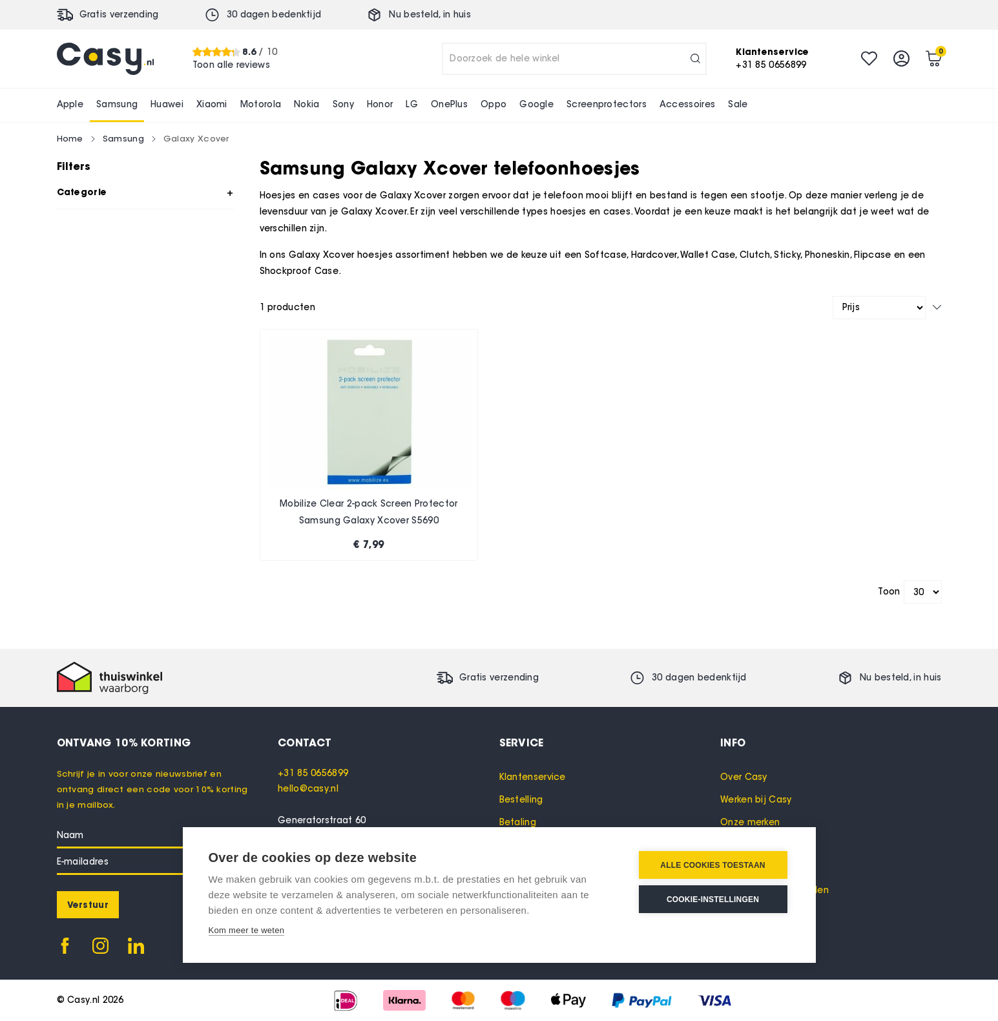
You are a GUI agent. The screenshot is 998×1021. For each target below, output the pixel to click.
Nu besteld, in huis (430, 14)
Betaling (517, 822)
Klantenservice (532, 777)
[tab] (388, 742)
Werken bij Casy (756, 799)
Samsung (123, 138)
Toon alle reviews (231, 64)
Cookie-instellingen (713, 899)
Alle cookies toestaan (712, 865)
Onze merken (750, 822)
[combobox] (574, 59)
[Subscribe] (88, 904)
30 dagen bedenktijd (274, 14)
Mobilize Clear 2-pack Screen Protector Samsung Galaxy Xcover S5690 (368, 512)
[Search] (695, 59)
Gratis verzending (119, 14)
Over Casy (743, 777)
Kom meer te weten (247, 930)
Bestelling (521, 799)
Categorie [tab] (82, 192)
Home (70, 138)
